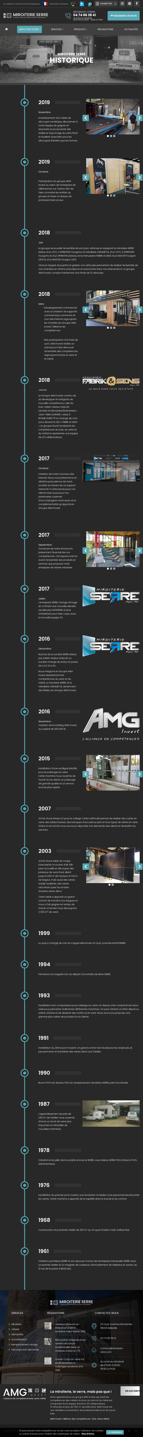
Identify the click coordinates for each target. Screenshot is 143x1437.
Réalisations (105, 29)
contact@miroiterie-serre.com (111, 1350)
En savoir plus (132, 1391)
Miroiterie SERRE (29, 29)
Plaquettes (106, 3)
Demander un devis (124, 15)
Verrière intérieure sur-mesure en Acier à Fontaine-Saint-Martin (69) (70, 1328)
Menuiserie (17, 1334)
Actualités (131, 29)
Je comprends (115, 1432)
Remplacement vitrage (24, 1344)
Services (56, 29)
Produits (79, 29)
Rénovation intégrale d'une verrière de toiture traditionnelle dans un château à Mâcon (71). (70, 1345)
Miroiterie (16, 1324)
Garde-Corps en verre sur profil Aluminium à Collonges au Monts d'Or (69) (69, 1365)
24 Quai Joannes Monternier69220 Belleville (116, 1326)
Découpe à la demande (25, 1349)
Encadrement (19, 1339)
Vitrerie (15, 1329)
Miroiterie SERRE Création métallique (25, 16)
